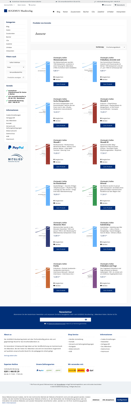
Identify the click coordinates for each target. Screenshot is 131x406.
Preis (9, 69)
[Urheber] (110, 12)
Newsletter (105, 342)
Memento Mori (60, 224)
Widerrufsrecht (11, 133)
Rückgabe (72, 346)
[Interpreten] (121, 12)
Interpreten (10, 51)
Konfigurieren (122, 400)
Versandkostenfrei (16, 74)
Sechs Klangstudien (61, 100)
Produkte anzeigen (16, 79)
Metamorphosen (60, 59)
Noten (8, 30)
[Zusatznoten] (75, 12)
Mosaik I (60, 141)
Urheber (9, 47)
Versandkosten (61, 384)
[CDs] (93, 12)
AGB (7, 138)
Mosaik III (107, 141)
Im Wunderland (60, 182)
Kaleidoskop (107, 224)
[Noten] (65, 12)
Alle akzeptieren (108, 400)
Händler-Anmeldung (76, 339)
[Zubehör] (101, 12)
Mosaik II (107, 100)
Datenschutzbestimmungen (57, 324)
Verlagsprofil (10, 120)
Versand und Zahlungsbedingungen (14, 129)
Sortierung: (100, 47)
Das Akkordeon (11, 123)
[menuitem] (120, 5)
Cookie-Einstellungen (13, 117)
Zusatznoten (10, 33)
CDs (7, 40)
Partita (60, 265)
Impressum (10, 141)
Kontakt (8, 125)
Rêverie (107, 182)
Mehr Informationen (9, 403)
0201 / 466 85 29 (11, 371)
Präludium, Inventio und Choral (110, 59)
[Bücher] (86, 12)
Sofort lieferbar (15, 64)
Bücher (8, 37)
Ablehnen (96, 400)
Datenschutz (10, 136)
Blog (7, 26)
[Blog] (58, 12)
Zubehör (9, 44)
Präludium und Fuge (108, 265)
